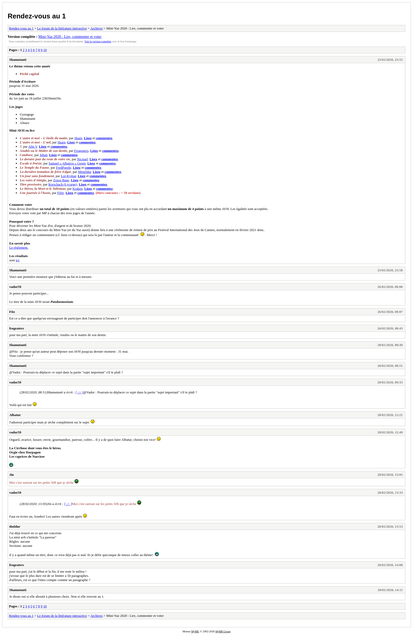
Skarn (78, 138)
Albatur (15, 415)
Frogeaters (81, 151)
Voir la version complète (98, 41)
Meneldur (84, 172)
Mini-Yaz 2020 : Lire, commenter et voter (70, 36)
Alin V (32, 146)
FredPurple (63, 167)
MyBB (195, 631)
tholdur (14, 526)
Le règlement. (18, 247)
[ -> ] (79, 392)
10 (45, 50)
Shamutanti (17, 60)
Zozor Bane (61, 180)
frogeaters (16, 328)
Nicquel (82, 159)
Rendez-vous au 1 (37, 16)
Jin (11, 475)
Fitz (12, 312)
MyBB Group (222, 631)
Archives (96, 28)
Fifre (60, 193)
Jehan (43, 155)
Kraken (77, 189)
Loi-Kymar (68, 176)
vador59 (15, 287)
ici (17, 260)
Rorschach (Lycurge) (62, 184)
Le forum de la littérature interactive (62, 28)
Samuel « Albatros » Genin (67, 163)
